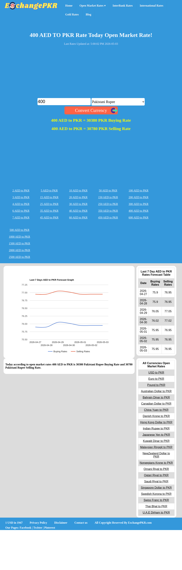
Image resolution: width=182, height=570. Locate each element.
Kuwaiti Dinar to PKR (156, 440)
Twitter (37, 527)
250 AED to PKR (108, 204)
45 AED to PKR (49, 217)
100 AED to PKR (138, 190)
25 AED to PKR (49, 204)
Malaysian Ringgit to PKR (156, 447)
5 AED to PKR (49, 190)
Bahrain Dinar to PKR (156, 397)
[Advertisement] (91, 73)
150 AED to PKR (108, 197)
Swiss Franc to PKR (156, 500)
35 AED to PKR (49, 210)
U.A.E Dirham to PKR (156, 512)
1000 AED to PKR (19, 236)
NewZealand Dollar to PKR (156, 455)
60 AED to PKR (78, 217)
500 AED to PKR (19, 229)
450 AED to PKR (108, 217)
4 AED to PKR (20, 204)
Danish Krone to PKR (156, 416)
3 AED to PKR (20, 197)
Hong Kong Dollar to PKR (156, 422)
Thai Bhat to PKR (156, 506)
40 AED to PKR (78, 210)
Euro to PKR (156, 378)
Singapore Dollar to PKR (156, 487)
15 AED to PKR (49, 197)
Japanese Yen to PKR (156, 434)
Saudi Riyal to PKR (156, 481)
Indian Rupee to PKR (156, 428)
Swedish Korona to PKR (156, 493)
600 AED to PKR (138, 217)
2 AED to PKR (20, 190)
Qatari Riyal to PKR (156, 475)
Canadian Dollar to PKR (156, 403)
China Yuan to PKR (156, 409)
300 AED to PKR (138, 204)
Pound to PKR (156, 385)
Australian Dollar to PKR (156, 391)
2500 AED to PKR (19, 256)
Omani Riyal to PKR (156, 469)
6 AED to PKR (20, 210)
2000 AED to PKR (19, 250)
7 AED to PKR (20, 217)
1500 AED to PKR (19, 243)
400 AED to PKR (138, 210)
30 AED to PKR (78, 204)
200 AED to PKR (138, 197)
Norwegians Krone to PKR (156, 462)
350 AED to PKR (108, 210)
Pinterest (49, 527)
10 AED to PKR (78, 190)
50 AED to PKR (108, 190)
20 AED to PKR (78, 197)
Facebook (25, 527)
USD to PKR (156, 372)
